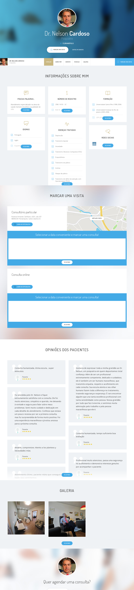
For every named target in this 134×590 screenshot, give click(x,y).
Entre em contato (78, 49)
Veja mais (67, 184)
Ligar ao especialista (22, 224)
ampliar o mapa (97, 218)
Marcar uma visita (124, 62)
